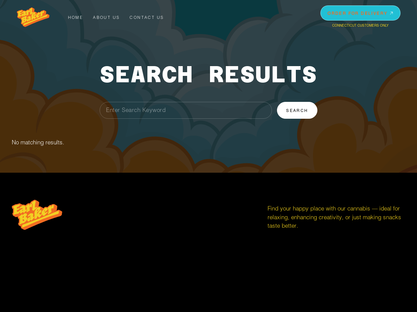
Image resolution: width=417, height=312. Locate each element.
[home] (33, 17)
